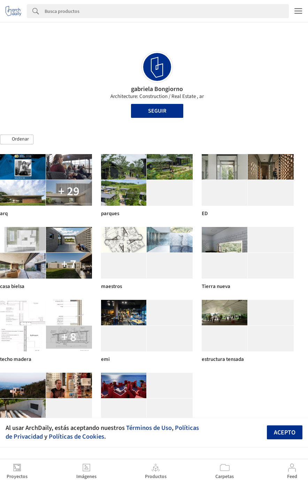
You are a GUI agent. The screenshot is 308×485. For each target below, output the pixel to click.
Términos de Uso (149, 427)
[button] (16, 139)
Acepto (284, 432)
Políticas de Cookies (76, 436)
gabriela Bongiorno (157, 89)
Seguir (157, 111)
